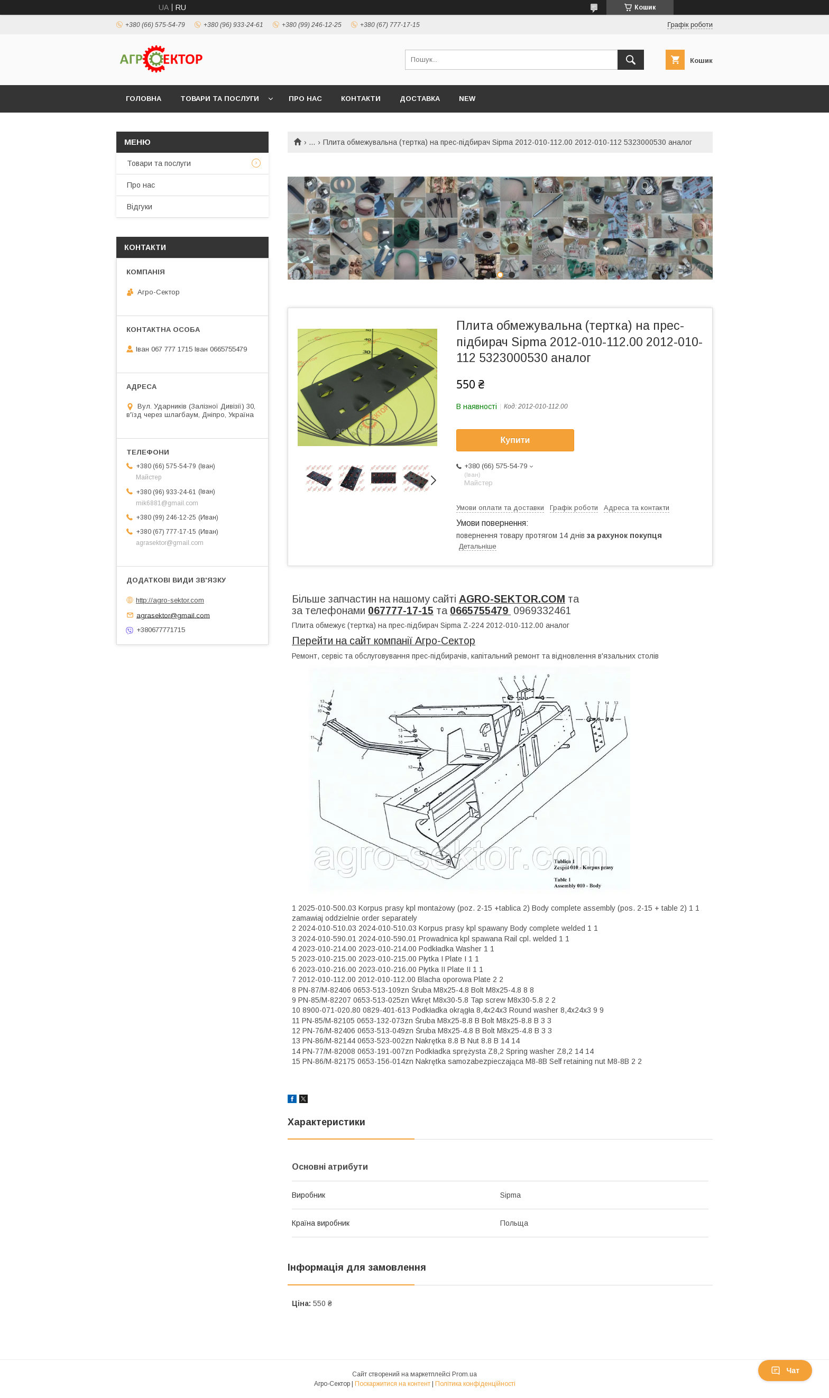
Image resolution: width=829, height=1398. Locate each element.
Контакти (361, 99)
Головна (143, 99)
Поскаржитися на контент (392, 1383)
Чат (785, 1370)
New (467, 99)
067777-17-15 (401, 610)
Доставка (420, 99)
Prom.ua (464, 1374)
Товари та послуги (219, 99)
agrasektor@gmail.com (173, 615)
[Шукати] (631, 60)
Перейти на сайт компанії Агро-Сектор (383, 640)
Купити (515, 440)
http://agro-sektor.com (170, 600)
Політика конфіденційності (475, 1383)
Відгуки (139, 206)
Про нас (305, 99)
